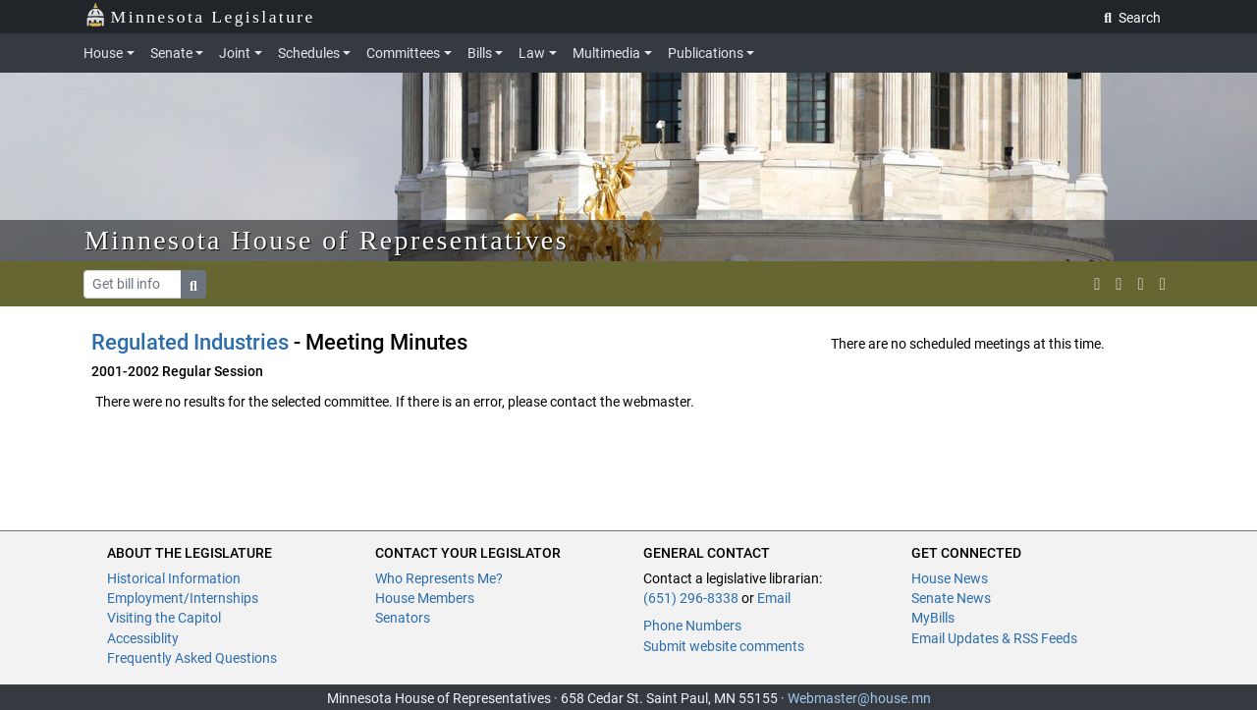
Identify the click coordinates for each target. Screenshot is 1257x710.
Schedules (309, 53)
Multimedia (606, 53)
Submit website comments (723, 646)
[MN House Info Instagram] (1118, 284)
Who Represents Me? (439, 578)
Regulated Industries (190, 342)
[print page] (1163, 284)
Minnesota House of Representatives (326, 240)
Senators (402, 618)
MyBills (933, 618)
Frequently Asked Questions (192, 658)
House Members (424, 598)
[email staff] (1141, 284)
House (103, 53)
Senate (171, 53)
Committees (403, 53)
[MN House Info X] (1097, 284)
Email (774, 598)
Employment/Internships (182, 598)
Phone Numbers (692, 625)
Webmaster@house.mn (859, 698)
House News (949, 578)
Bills (479, 53)
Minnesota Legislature (199, 15)
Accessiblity (143, 638)
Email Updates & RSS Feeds (994, 638)
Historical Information (174, 578)
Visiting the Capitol (164, 618)
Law (532, 53)
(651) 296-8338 (690, 598)
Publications (705, 53)
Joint (234, 53)
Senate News (951, 598)
